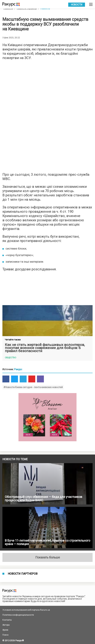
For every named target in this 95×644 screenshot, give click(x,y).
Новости (76, 4)
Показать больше (47, 557)
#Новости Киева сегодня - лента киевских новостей (33, 387)
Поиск (5, 635)
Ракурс (18, 369)
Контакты (7, 620)
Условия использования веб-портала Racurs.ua (26, 610)
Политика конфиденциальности (18, 615)
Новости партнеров (22, 573)
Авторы (6, 625)
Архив (5, 630)
